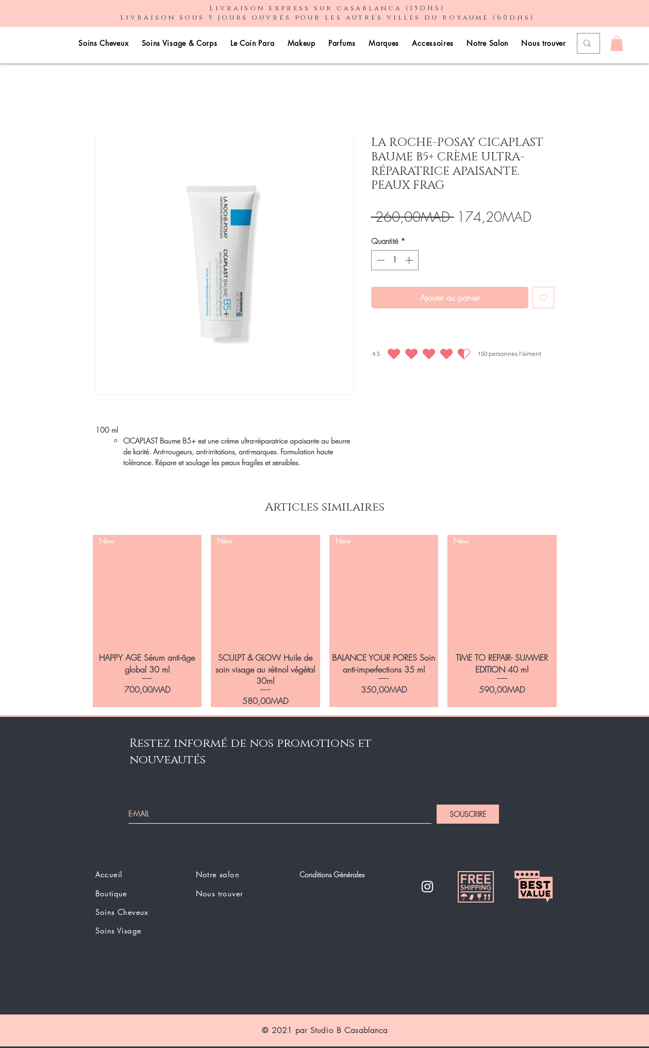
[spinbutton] (394, 260)
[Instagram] (427, 886)
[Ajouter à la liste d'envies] (543, 297)
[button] (616, 43)
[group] (324, 621)
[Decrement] (380, 260)
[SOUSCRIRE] (468, 814)
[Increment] (410, 260)
